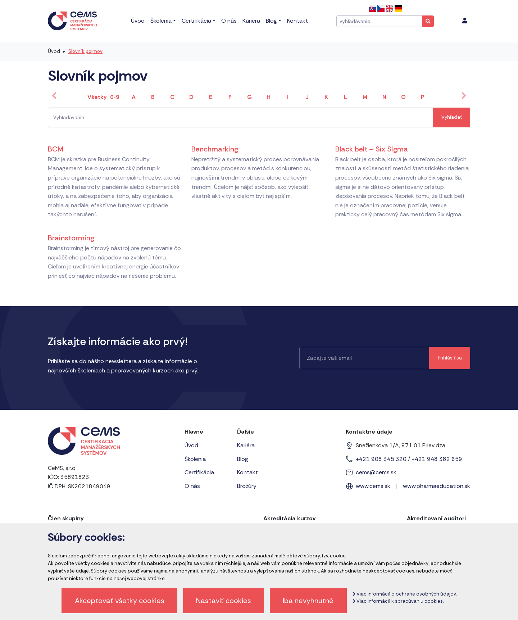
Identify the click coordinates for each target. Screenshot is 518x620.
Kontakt (247, 472)
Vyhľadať (451, 117)
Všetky (97, 97)
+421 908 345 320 (381, 459)
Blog (242, 459)
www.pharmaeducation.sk (436, 486)
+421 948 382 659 (437, 459)
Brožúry (246, 486)
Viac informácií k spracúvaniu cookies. (398, 601)
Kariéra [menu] (251, 20)
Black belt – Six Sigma (371, 149)
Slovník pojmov (85, 51)
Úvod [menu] (138, 20)
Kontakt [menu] (297, 20)
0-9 (114, 97)
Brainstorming (71, 238)
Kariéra (246, 445)
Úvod (54, 51)
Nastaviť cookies (223, 600)
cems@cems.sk (376, 472)
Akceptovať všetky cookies (119, 600)
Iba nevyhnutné (308, 600)
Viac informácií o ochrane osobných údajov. (404, 594)
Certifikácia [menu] (196, 20)
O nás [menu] (229, 20)
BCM (55, 149)
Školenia (195, 459)
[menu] (464, 20)
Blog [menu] (271, 20)
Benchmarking (214, 149)
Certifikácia (199, 472)
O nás (192, 486)
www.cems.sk (373, 486)
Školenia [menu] (161, 20)
